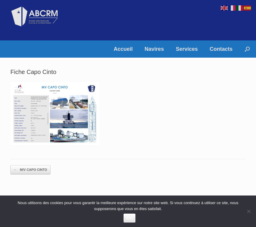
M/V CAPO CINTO (30, 169)
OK (129, 218)
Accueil (123, 49)
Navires (154, 49)
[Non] (249, 211)
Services (187, 49)
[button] (247, 49)
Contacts (221, 49)
